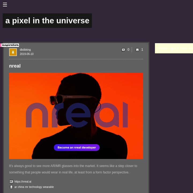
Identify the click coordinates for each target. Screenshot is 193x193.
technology (35, 186)
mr (26, 186)
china (21, 186)
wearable (48, 186)
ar (15, 186)
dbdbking (25, 49)
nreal (15, 66)
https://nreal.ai (22, 181)
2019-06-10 (27, 54)
